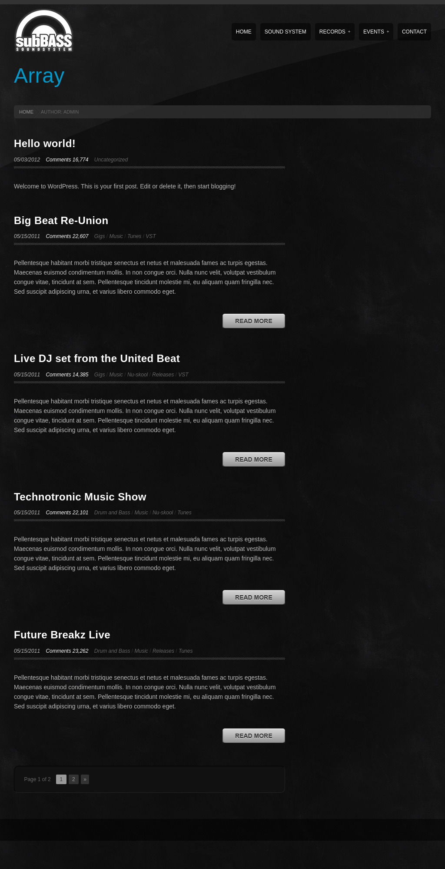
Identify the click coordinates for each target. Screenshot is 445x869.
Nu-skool (137, 375)
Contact (414, 32)
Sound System (285, 32)
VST (151, 236)
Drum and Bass (112, 513)
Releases (163, 375)
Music (116, 236)
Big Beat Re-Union (61, 220)
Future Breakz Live (62, 635)
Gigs (99, 236)
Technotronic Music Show (80, 497)
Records (334, 32)
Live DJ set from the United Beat (97, 358)
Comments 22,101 (67, 513)
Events (376, 32)
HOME (26, 111)
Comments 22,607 (67, 236)
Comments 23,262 (67, 651)
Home (244, 32)
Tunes (134, 236)
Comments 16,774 (67, 160)
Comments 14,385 (67, 375)
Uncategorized (111, 160)
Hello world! (45, 143)
